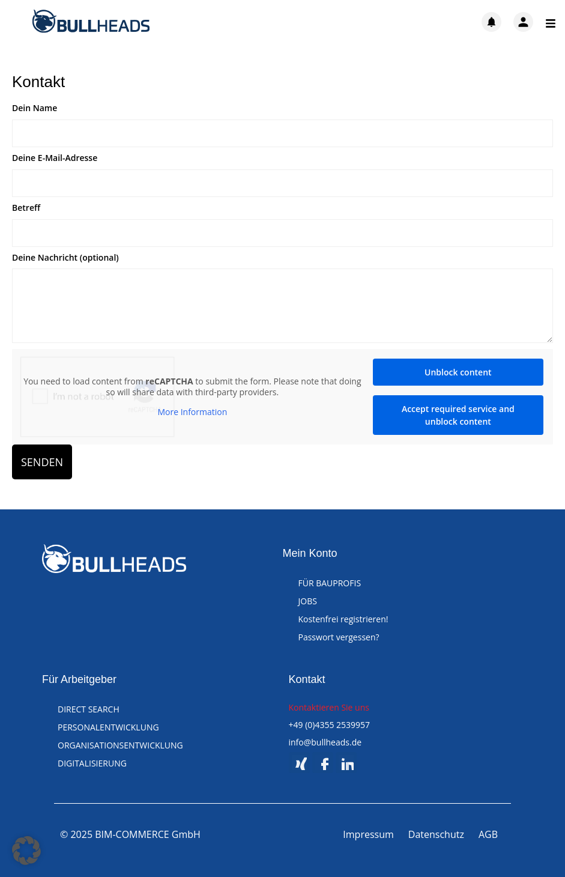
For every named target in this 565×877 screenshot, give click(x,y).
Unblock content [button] (458, 372)
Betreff (26, 208)
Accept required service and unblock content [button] (458, 415)
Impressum (368, 834)
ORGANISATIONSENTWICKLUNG (120, 745)
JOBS (307, 601)
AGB (488, 834)
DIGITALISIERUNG (92, 763)
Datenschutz (436, 834)
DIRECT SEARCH (88, 709)
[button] (26, 850)
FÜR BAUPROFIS (329, 583)
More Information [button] (192, 412)
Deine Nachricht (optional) (65, 258)
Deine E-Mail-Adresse (54, 158)
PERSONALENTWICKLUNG (108, 727)
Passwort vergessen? (338, 637)
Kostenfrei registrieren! (343, 619)
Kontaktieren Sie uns (329, 707)
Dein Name (34, 108)
